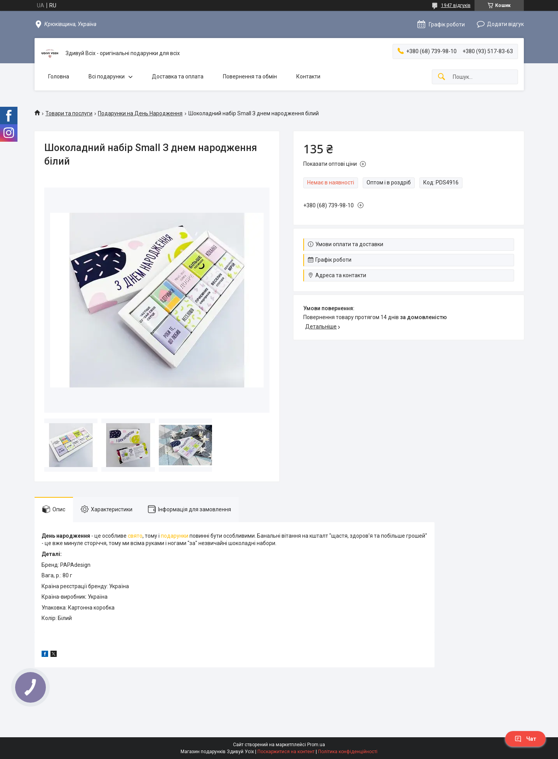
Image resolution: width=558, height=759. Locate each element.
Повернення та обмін (250, 76)
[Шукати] (441, 77)
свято (135, 536)
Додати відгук (505, 24)
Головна (58, 76)
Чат (525, 738)
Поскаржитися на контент (286, 751)
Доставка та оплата (177, 76)
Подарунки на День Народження (140, 113)
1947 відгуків (456, 5)
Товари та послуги (68, 113)
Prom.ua (316, 744)
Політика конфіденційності (347, 751)
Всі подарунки (107, 76)
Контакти (308, 76)
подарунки (174, 536)
